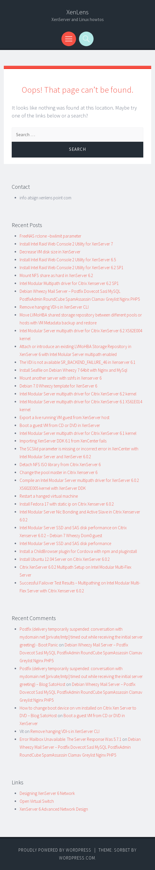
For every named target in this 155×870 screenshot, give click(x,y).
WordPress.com (77, 858)
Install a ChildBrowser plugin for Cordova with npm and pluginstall (78, 551)
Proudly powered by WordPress (54, 850)
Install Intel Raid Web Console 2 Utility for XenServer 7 (66, 244)
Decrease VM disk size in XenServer (50, 252)
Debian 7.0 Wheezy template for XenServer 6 (58, 386)
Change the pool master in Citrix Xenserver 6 (58, 472)
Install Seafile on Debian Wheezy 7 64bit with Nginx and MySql (73, 370)
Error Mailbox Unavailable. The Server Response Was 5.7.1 (70, 739)
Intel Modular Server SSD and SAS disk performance (65, 543)
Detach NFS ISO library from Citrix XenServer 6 (60, 464)
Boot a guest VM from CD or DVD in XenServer (60, 425)
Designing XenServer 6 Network (47, 793)
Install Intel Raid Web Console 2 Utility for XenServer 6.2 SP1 (71, 267)
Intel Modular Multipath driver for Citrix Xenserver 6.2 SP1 (69, 283)
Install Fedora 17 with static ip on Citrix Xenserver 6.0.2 (67, 504)
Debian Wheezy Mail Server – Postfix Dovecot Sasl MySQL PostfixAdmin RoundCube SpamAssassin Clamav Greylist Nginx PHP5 (81, 652)
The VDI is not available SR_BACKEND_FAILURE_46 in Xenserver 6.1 (77, 362)
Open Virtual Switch (37, 801)
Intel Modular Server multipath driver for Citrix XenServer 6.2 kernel (78, 394)
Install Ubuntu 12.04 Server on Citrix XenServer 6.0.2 (65, 559)
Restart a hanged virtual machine (49, 496)
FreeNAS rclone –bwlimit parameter (50, 236)
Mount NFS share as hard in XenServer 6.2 (56, 275)
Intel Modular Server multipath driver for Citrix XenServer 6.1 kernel (78, 433)
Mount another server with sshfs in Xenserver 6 (60, 378)
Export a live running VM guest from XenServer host (64, 417)
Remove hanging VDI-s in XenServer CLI (54, 307)
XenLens (77, 12)
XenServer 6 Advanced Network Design (54, 809)
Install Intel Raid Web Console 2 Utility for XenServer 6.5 (68, 259)
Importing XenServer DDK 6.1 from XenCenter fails (63, 441)
